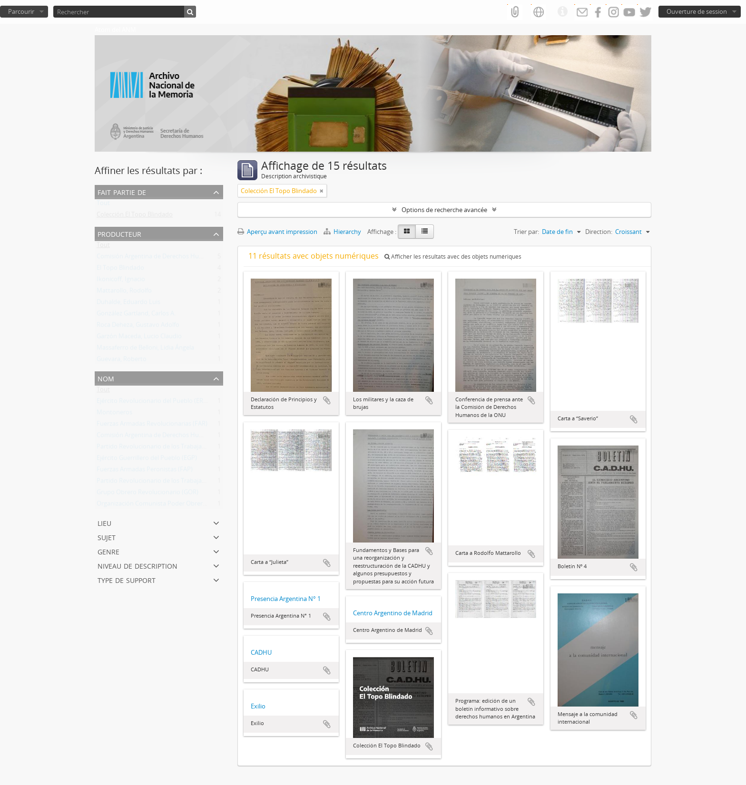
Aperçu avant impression (277, 231)
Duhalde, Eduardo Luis (128, 304)
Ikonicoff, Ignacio (121, 281)
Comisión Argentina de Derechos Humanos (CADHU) (171, 258)
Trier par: (526, 231)
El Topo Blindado (120, 269)
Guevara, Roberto (122, 361)
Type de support (127, 579)
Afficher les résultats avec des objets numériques (452, 256)
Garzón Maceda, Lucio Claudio (139, 338)
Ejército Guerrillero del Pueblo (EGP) (147, 459)
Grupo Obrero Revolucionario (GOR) (147, 494)
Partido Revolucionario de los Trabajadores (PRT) (165, 448)
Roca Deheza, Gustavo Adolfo (138, 326)
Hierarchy (343, 231)
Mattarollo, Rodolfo (124, 292)
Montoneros (114, 414)
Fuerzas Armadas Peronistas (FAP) (145, 471)
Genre (108, 550)
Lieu (104, 522)
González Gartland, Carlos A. (136, 315)
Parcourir (21, 11)
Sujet (107, 536)
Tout (103, 205)
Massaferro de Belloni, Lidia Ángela (145, 349)
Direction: (598, 231)
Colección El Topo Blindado (135, 216)
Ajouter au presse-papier (327, 400)
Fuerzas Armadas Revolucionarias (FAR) (152, 425)
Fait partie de (122, 191)
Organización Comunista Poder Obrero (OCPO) (163, 505)
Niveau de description (137, 565)
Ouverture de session (697, 11)
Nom (106, 377)
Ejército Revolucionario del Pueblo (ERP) (153, 402)
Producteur (119, 233)
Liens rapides (562, 12)
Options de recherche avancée (444, 209)
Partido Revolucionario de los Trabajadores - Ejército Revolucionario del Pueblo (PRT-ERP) (222, 482)
